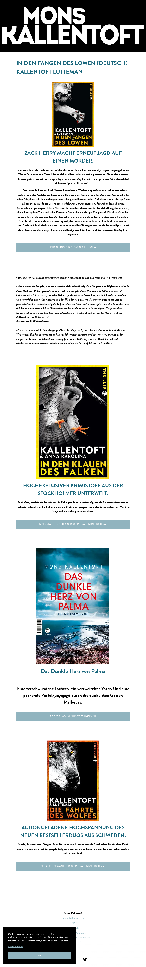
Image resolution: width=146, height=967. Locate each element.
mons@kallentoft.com (73, 918)
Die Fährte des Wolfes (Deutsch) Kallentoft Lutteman (73, 866)
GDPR (73, 923)
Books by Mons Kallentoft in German (73, 716)
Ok (39, 955)
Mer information (15, 946)
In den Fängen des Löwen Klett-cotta (73, 247)
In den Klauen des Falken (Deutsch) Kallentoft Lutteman (73, 524)
